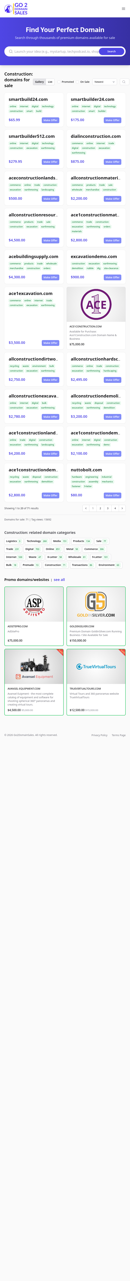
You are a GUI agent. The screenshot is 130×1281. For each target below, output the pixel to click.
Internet (15, 557)
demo (107, 444)
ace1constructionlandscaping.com (46, 433)
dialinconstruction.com (96, 136)
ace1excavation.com (31, 293)
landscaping (48, 189)
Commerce (94, 549)
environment (39, 366)
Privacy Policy (99, 735)
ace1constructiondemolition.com (44, 470)
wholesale (77, 189)
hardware (77, 476)
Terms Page (119, 735)
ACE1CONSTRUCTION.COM (86, 326)
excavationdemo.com (94, 256)
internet (24, 106)
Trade (13, 549)
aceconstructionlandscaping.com (44, 178)
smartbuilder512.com (32, 136)
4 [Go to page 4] (115, 508)
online (13, 106)
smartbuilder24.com (92, 99)
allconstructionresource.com (40, 215)
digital (35, 106)
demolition (77, 268)
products (91, 185)
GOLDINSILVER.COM (82, 626)
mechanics (107, 481)
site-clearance (111, 268)
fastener (76, 486)
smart (29, 111)
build (38, 111)
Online (53, 549)
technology (48, 106)
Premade (31, 565)
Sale (101, 541)
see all (59, 579)
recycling (14, 366)
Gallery (39, 81)
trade (111, 143)
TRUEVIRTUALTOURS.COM (85, 688)
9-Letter (100, 557)
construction (16, 111)
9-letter (88, 486)
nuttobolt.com (86, 470)
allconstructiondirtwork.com (40, 359)
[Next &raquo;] (122, 508)
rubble (90, 268)
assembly (93, 481)
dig (98, 268)
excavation (32, 148)
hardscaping (110, 370)
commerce (77, 143)
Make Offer (50, 120)
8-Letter (55, 557)
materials (77, 231)
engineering (91, 476)
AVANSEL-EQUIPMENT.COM (24, 688)
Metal (72, 549)
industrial (107, 476)
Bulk (12, 565)
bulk (51, 366)
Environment (110, 565)
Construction (56, 565)
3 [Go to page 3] (107, 508)
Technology (37, 541)
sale (110, 185)
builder (102, 111)
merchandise (92, 189)
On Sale (84, 81)
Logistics (14, 541)
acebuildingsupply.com (33, 256)
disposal (99, 403)
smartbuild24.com (28, 99)
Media (60, 541)
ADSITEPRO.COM (18, 626)
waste (26, 366)
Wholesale (77, 557)
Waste (35, 557)
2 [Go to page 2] (100, 508)
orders (107, 226)
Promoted (68, 81)
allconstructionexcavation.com (42, 396)
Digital (33, 549)
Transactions (83, 565)
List (50, 81)
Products (82, 541)
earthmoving (48, 148)
